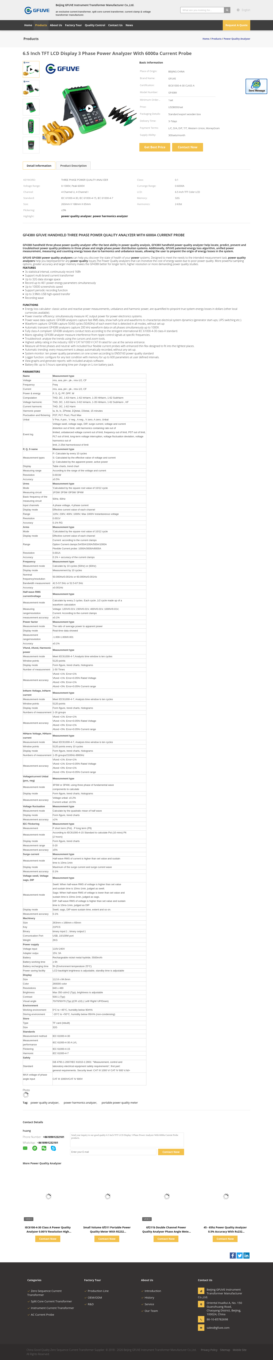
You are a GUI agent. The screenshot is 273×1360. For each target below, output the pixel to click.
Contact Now (187, 147)
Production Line (96, 1291)
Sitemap (225, 1350)
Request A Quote (236, 25)
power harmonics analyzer (80, 1102)
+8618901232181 (53, 1137)
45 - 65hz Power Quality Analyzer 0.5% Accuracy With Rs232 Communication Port (225, 1232)
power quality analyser (45, 1102)
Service (147, 1304)
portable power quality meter (120, 1102)
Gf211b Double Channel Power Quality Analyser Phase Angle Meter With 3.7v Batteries (166, 1232)
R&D (89, 1304)
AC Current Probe (40, 1314)
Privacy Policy (209, 1350)
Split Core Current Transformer (49, 1301)
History (147, 1297)
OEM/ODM (93, 1297)
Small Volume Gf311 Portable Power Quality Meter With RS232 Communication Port (107, 1232)
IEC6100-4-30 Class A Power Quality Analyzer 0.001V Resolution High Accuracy (48, 1232)
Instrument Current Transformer (50, 1308)
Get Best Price (154, 147)
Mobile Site (239, 1350)
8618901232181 (48, 1142)
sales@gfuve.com (218, 1327)
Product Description (73, 165)
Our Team (149, 1311)
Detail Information (39, 165)
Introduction (151, 1291)
